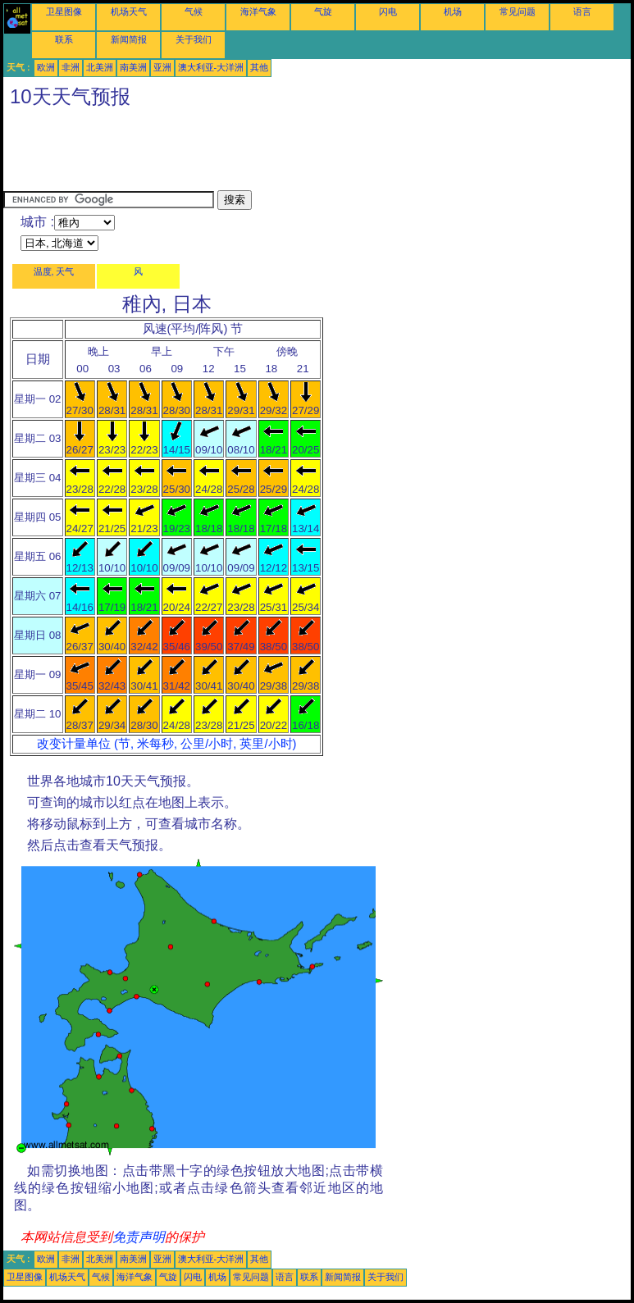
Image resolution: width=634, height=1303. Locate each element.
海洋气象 (258, 11)
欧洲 (46, 67)
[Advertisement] (301, 153)
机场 (453, 11)
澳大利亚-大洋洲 (211, 67)
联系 (64, 39)
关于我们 (194, 39)
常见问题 (517, 11)
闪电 (388, 11)
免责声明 (138, 1237)
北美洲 (99, 67)
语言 (582, 11)
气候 (194, 11)
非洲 (71, 67)
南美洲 (133, 67)
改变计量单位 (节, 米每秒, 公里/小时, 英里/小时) (166, 743)
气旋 (323, 11)
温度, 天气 (54, 271)
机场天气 (129, 11)
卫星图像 (64, 11)
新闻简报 (129, 39)
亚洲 (162, 67)
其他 (259, 67)
